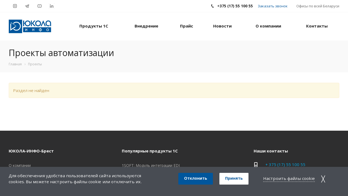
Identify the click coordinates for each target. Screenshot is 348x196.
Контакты (317, 26)
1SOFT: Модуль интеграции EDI (151, 165)
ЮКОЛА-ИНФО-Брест (31, 151)
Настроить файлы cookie (289, 178)
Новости (222, 26)
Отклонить (195, 178)
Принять (234, 178)
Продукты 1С (93, 26)
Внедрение (146, 26)
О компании (268, 26)
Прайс (186, 26)
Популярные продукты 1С (150, 151)
